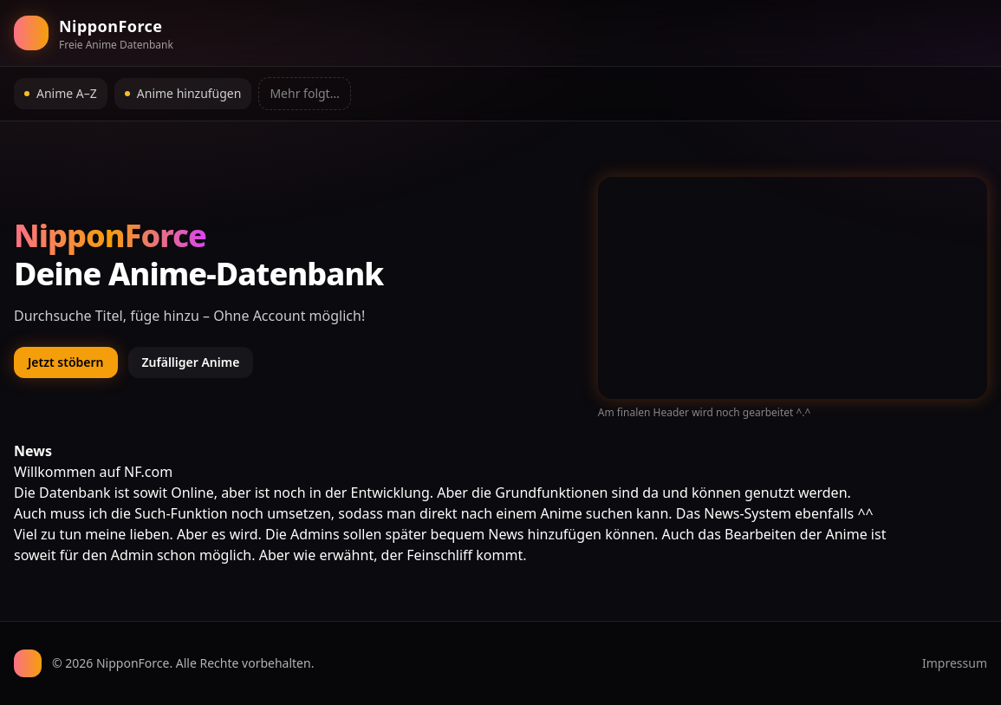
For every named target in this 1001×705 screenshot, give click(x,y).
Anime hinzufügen (183, 93)
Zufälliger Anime (191, 362)
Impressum (954, 663)
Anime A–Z (60, 93)
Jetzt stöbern (66, 362)
